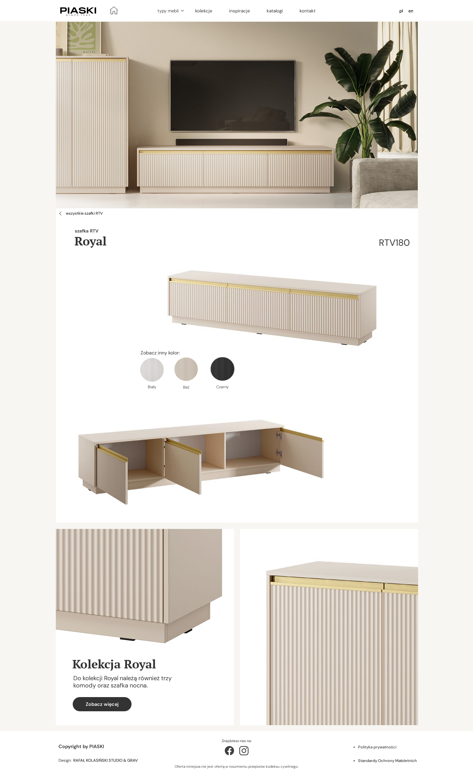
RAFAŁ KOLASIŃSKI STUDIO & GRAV (106, 760)
